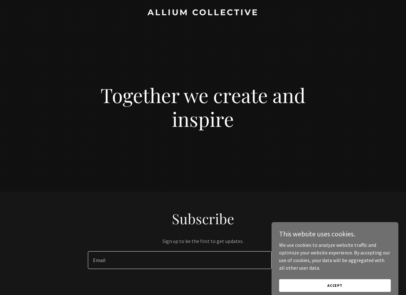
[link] (203, 13)
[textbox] (179, 260)
